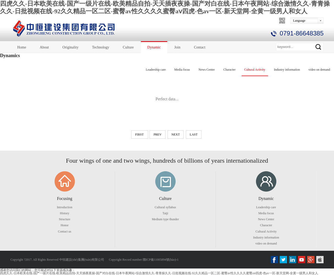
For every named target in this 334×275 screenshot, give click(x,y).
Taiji (165, 213)
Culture (128, 47)
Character (229, 69)
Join (177, 47)
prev (157, 134)
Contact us (64, 231)
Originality (70, 47)
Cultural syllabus (165, 207)
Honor (65, 225)
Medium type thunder (165, 219)
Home (21, 47)
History (64, 213)
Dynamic (154, 47)
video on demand (319, 69)
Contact (199, 47)
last (194, 134)
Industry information (287, 69)
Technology (100, 47)
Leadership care (156, 69)
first (139, 134)
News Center (207, 69)
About (44, 47)
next (175, 134)
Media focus (182, 69)
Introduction (64, 207)
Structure (64, 219)
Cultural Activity (254, 69)
